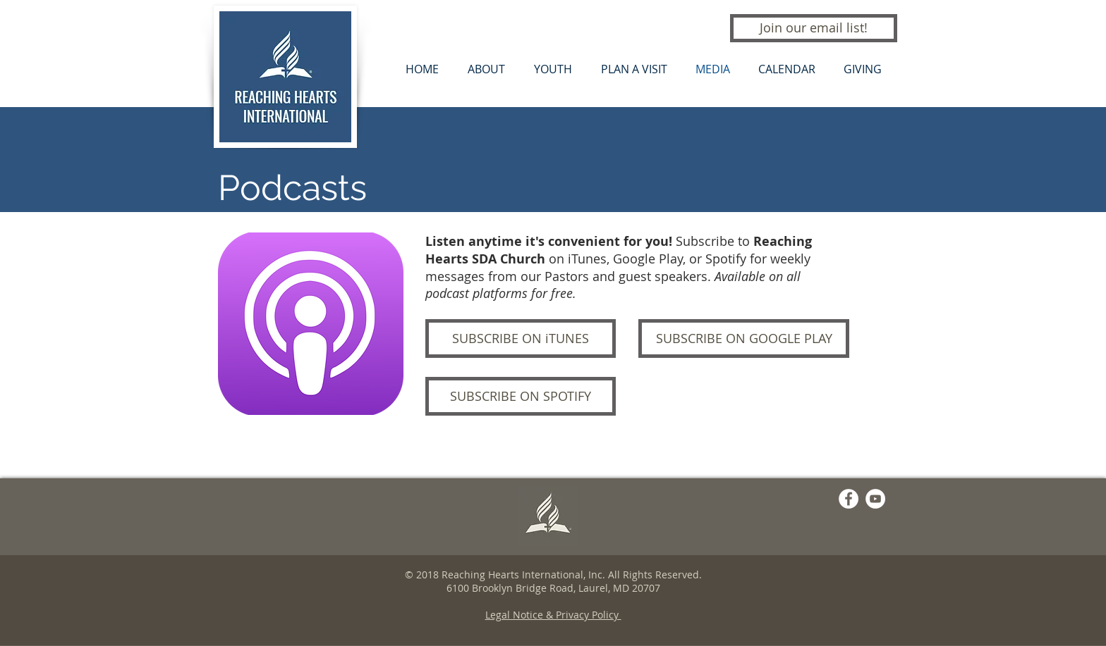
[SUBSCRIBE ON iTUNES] (520, 338)
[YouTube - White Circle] (875, 499)
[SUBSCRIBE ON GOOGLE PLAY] (743, 338)
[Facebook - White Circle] (848, 499)
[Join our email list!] (813, 28)
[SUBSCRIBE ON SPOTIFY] (520, 396)
